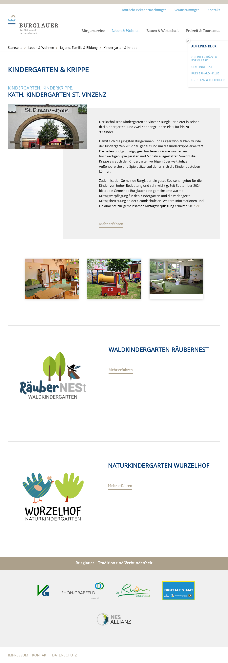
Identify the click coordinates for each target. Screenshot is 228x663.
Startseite (15, 47)
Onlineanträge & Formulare (204, 58)
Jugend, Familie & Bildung (79, 47)
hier (196, 206)
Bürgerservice (93, 31)
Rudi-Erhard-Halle (205, 73)
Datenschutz (64, 655)
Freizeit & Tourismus (203, 31)
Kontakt (213, 10)
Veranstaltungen (186, 10)
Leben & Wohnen (125, 31)
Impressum (18, 655)
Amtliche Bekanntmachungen (144, 10)
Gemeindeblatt (202, 67)
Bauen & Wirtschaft (162, 31)
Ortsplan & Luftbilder (208, 80)
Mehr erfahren (111, 224)
